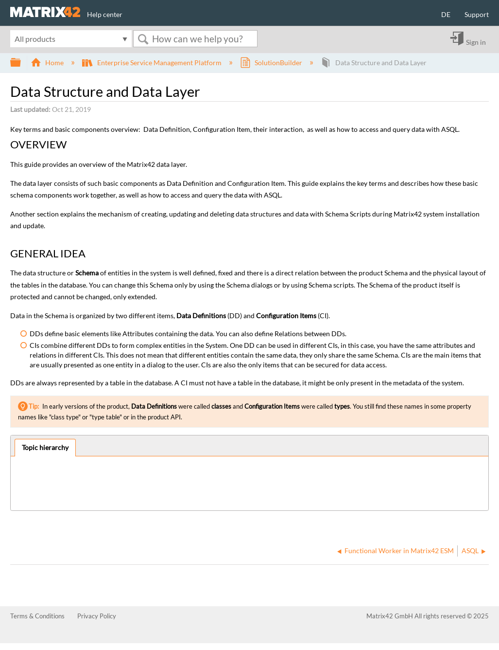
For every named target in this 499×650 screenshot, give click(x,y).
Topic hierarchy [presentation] (45, 447)
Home (48, 62)
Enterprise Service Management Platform (152, 62)
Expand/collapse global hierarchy (22, 62)
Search (143, 39)
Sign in (476, 42)
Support (477, 14)
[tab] (45, 447)
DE (445, 14)
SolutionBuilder (272, 62)
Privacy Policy (96, 616)
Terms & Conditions (37, 616)
